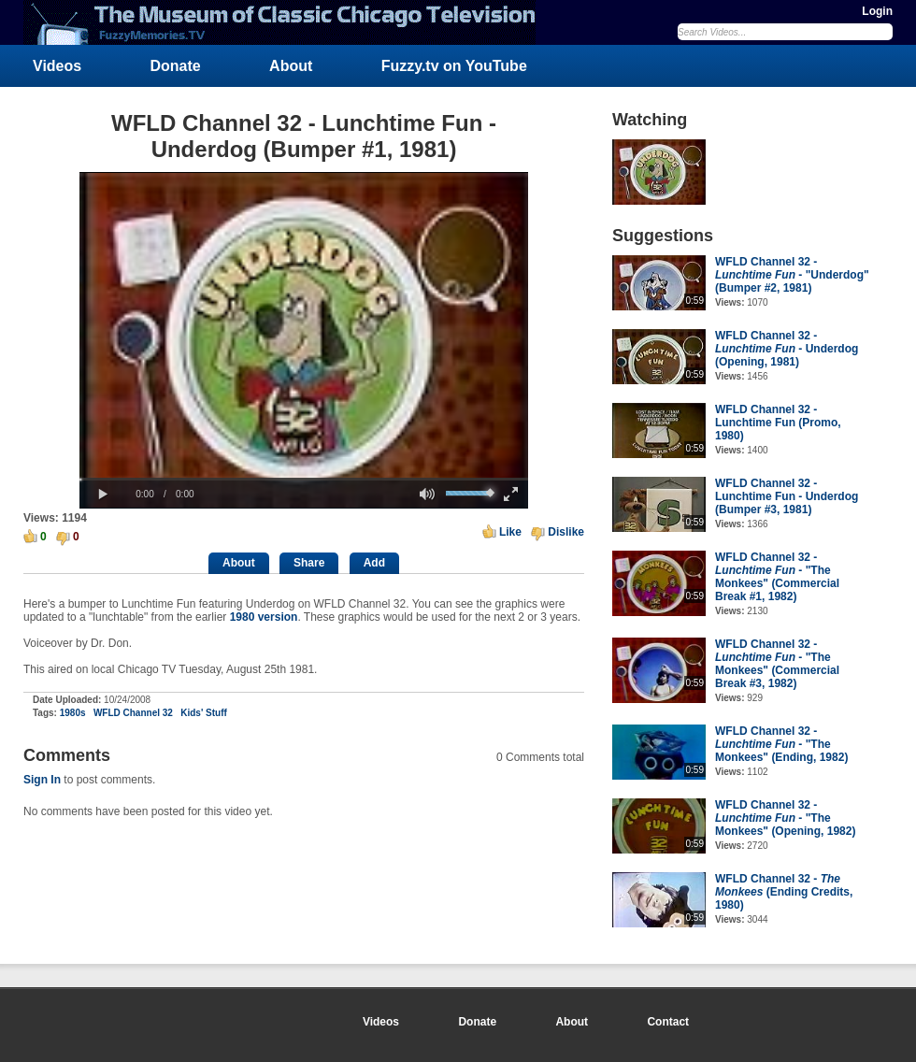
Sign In (42, 779)
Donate (175, 66)
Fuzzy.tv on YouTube (454, 66)
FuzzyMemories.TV (287, 22)
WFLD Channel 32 (133, 713)
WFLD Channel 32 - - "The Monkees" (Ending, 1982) (781, 744)
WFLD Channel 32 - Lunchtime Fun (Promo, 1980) (778, 422)
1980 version (264, 617)
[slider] (303, 479)
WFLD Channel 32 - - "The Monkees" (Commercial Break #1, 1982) (777, 577)
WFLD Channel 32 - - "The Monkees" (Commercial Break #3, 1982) (777, 664)
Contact (668, 1021)
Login (877, 11)
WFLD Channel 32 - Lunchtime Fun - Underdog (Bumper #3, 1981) (786, 496)
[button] (102, 495)
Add (374, 562)
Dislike (566, 531)
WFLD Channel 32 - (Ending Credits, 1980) (783, 891)
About (290, 66)
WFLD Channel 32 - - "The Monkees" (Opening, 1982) (785, 818)
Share (308, 562)
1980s (73, 713)
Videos (57, 66)
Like (510, 531)
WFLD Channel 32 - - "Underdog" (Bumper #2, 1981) (792, 274)
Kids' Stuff (203, 713)
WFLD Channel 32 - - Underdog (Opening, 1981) (786, 348)
